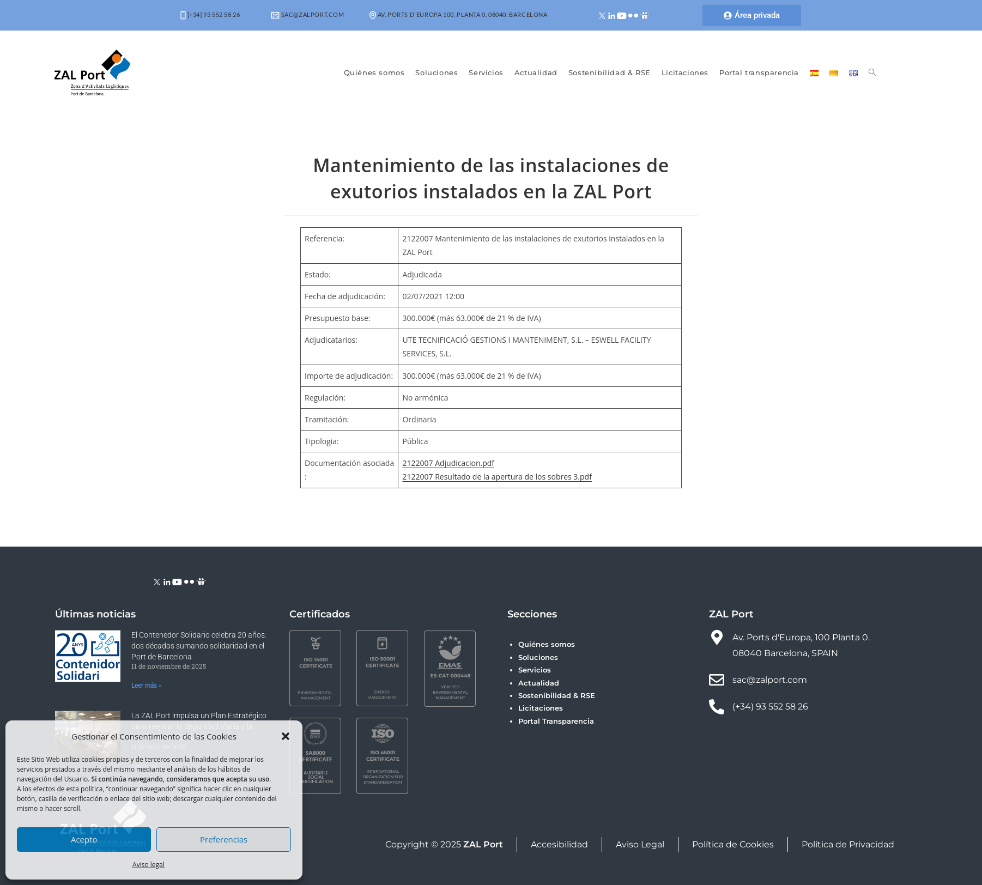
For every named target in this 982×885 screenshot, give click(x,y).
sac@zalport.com (307, 14)
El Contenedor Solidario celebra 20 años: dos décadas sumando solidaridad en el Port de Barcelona (198, 645)
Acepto (84, 839)
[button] (285, 736)
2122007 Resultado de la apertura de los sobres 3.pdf (496, 476)
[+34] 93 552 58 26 (210, 14)
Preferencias (223, 839)
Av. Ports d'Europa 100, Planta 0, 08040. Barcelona (458, 14)
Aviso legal (148, 864)
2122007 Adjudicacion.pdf (448, 463)
